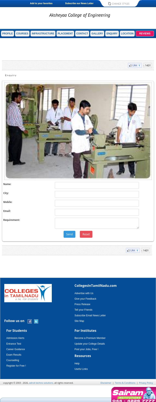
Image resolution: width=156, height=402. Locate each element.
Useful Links (81, 369)
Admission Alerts (15, 338)
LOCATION (127, 33)
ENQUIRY (111, 33)
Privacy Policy (146, 382)
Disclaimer (106, 382)
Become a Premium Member (90, 338)
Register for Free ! (16, 365)
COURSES (22, 33)
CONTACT (82, 33)
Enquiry (11, 75)
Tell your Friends (83, 309)
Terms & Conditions (125, 382)
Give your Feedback (85, 298)
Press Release (82, 304)
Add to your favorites (41, 3)
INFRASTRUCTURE (43, 33)
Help (77, 363)
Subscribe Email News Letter (90, 315)
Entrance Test (13, 343)
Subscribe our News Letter (79, 3)
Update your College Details (90, 343)
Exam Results (13, 354)
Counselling (12, 360)
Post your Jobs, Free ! (86, 349)
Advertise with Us (84, 293)
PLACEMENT (65, 33)
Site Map (79, 321)
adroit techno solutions (41, 382)
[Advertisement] (78, 49)
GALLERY (97, 33)
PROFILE (7, 33)
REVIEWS (144, 33)
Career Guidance (15, 349)
